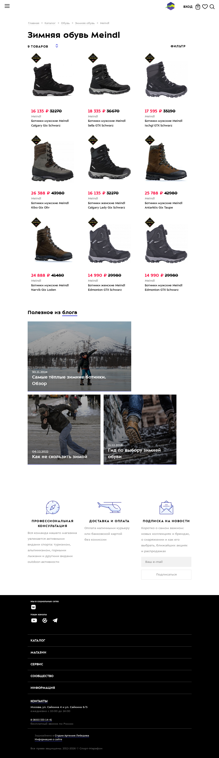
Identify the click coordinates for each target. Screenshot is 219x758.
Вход (188, 6)
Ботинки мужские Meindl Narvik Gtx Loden (50, 288)
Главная (33, 23)
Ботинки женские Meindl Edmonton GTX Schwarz (106, 288)
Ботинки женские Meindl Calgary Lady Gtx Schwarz (106, 205)
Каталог (50, 23)
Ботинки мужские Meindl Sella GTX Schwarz (106, 123)
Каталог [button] (38, 640)
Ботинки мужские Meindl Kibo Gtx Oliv (50, 205)
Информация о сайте (48, 739)
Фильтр (179, 46)
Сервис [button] (37, 664)
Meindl (36, 116)
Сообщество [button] (42, 676)
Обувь (65, 23)
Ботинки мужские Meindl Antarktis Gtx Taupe (163, 205)
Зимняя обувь (85, 23)
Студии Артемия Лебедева (72, 736)
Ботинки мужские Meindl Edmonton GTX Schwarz (163, 288)
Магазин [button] (38, 652)
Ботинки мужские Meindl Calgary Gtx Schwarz (50, 123)
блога (69, 312)
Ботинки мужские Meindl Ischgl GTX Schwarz (163, 123)
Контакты (39, 701)
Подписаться (166, 574)
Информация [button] (43, 688)
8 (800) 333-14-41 (41, 720)
